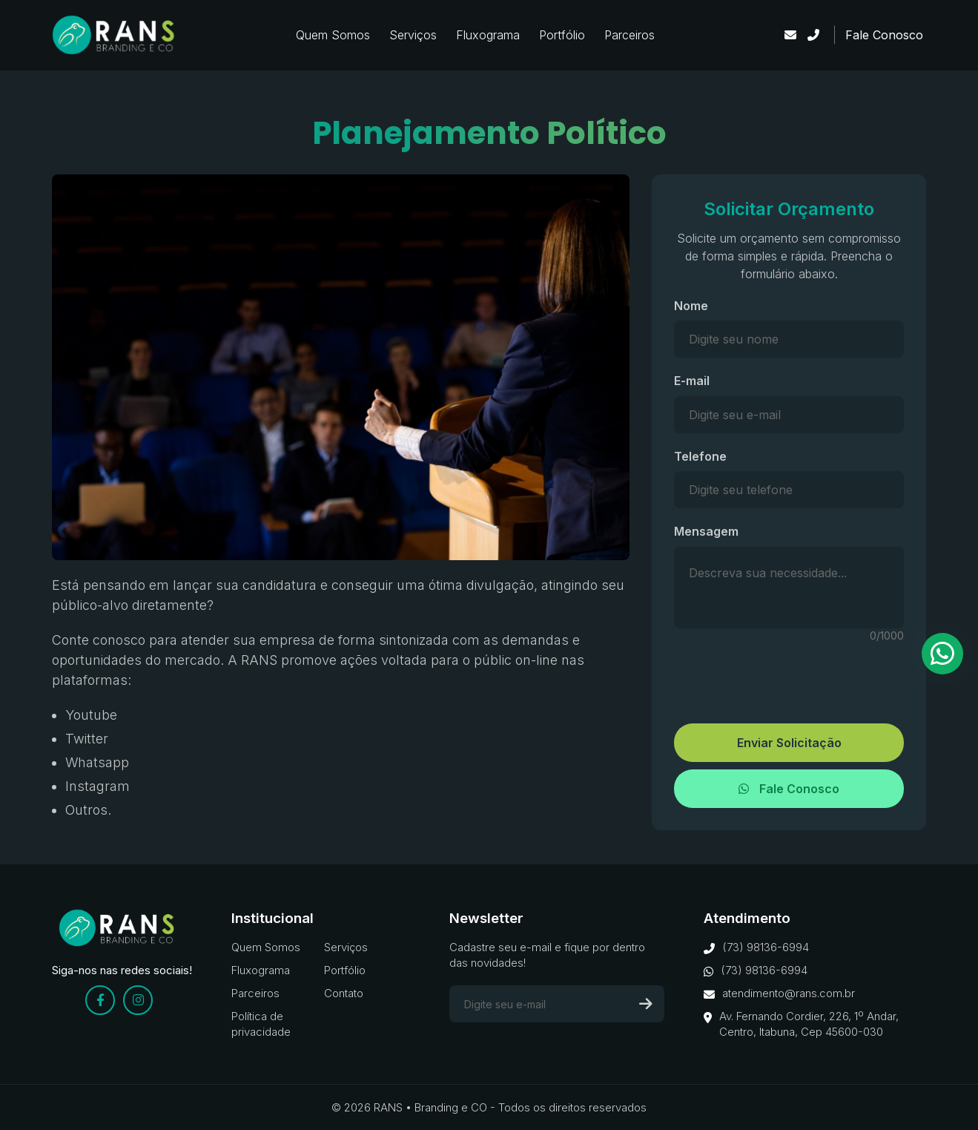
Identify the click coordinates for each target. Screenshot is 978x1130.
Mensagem (706, 531)
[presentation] (789, 676)
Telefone (700, 456)
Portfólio (562, 35)
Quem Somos (333, 35)
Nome (691, 305)
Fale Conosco (884, 34)
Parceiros (629, 35)
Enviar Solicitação (789, 742)
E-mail (692, 380)
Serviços (413, 35)
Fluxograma (488, 35)
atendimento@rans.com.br (779, 993)
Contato (343, 993)
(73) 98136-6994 (756, 947)
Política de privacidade (261, 1024)
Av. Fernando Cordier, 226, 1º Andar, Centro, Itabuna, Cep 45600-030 (801, 1024)
